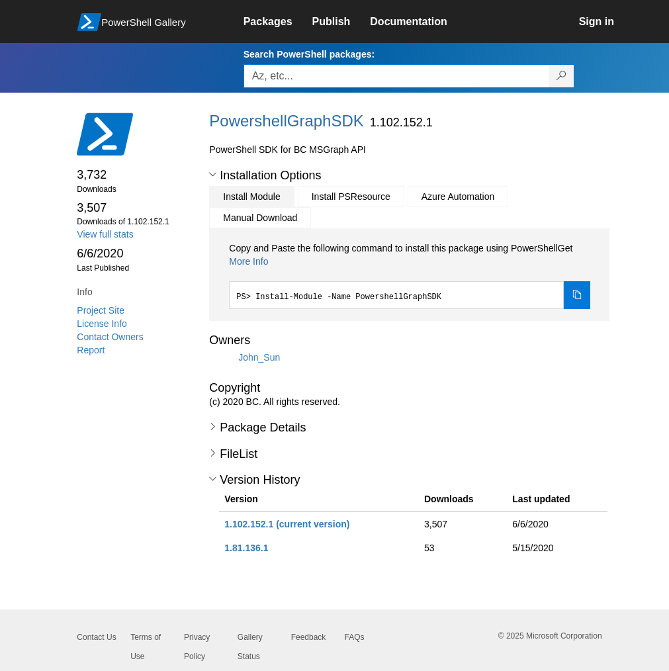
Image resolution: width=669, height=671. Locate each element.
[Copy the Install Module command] (577, 295)
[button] (212, 175)
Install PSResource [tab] (351, 196)
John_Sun (259, 357)
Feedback (308, 637)
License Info (102, 323)
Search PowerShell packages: (309, 54)
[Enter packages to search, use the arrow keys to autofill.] (396, 76)
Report (91, 350)
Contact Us (96, 637)
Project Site (100, 310)
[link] (278, 21)
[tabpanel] (409, 275)
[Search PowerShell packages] (561, 76)
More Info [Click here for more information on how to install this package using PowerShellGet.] (248, 261)
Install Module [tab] (251, 196)
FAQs (354, 637)
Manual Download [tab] (260, 217)
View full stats (105, 234)
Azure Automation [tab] (458, 196)
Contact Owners (110, 337)
